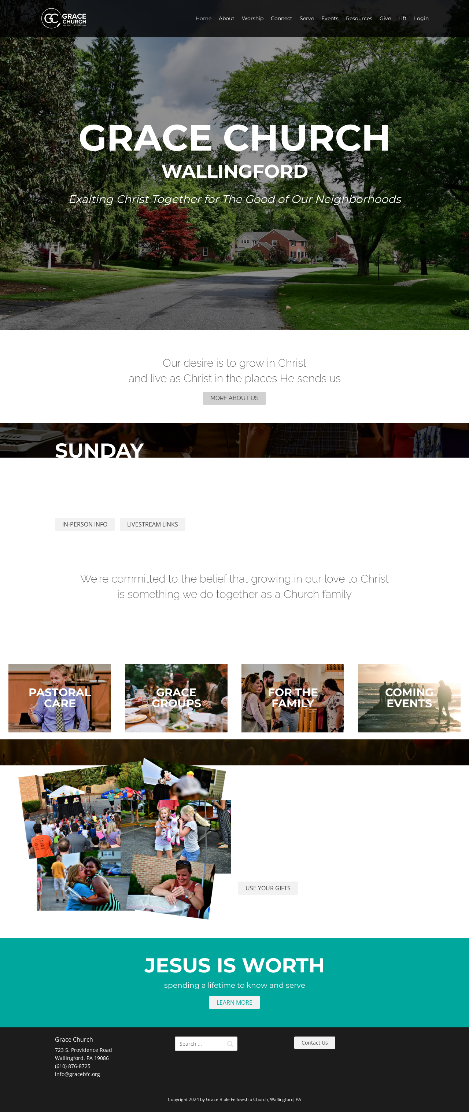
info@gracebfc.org (77, 1074)
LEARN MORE (234, 1002)
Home (203, 18)
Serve (307, 18)
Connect (281, 18)
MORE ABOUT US (234, 398)
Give (385, 18)
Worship (252, 18)
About (226, 18)
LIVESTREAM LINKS (152, 524)
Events (330, 18)
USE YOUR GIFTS (268, 888)
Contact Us (315, 1042)
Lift (402, 18)
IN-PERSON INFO (84, 524)
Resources (359, 18)
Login (421, 18)
